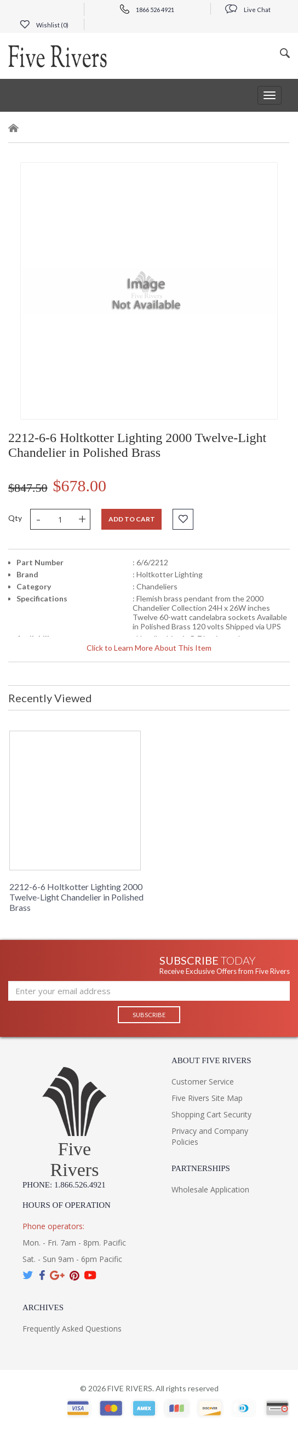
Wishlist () (44, 24)
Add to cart (131, 519)
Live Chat (248, 9)
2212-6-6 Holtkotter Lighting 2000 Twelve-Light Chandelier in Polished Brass (76, 897)
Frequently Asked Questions (72, 1328)
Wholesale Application (210, 1189)
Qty (15, 518)
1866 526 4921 (147, 9)
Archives (43, 1307)
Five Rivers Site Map (207, 1098)
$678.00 (80, 486)
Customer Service (202, 1081)
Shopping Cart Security (211, 1114)
